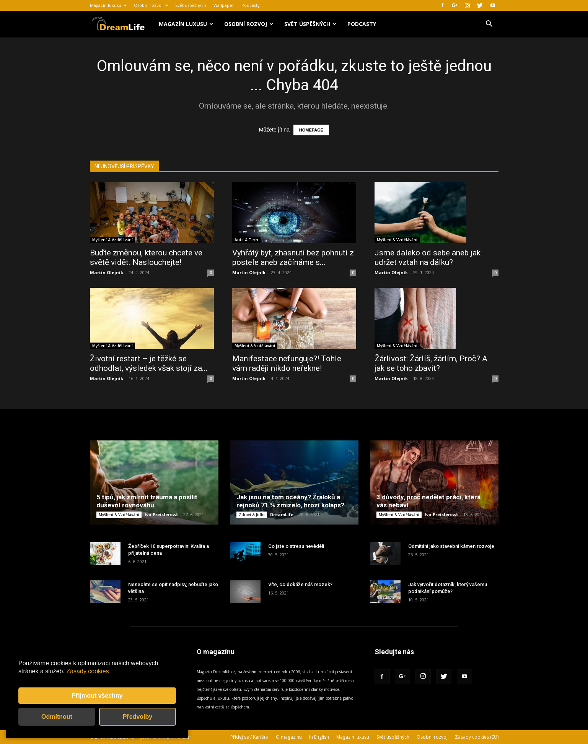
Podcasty (250, 5)
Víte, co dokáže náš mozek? (300, 584)
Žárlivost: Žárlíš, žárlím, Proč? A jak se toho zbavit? (431, 363)
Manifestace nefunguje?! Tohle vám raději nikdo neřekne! (286, 363)
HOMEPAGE (311, 130)
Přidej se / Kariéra (249, 737)
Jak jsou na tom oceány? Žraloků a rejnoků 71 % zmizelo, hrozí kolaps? (290, 501)
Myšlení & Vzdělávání (112, 239)
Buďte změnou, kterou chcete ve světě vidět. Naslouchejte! (146, 257)
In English (319, 737)
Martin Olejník (106, 272)
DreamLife (281, 514)
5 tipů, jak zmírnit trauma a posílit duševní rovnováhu (146, 501)
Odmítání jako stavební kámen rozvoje (451, 546)
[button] (489, 24)
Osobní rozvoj (151, 5)
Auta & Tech (246, 239)
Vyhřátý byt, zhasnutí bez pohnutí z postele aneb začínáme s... (293, 257)
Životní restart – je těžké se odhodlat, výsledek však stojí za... (149, 363)
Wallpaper (223, 5)
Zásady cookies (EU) (476, 737)
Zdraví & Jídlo (252, 514)
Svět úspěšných (190, 5)
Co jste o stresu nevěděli (296, 546)
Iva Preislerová (161, 514)
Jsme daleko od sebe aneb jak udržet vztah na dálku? (427, 257)
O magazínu (289, 737)
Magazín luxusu (108, 5)
